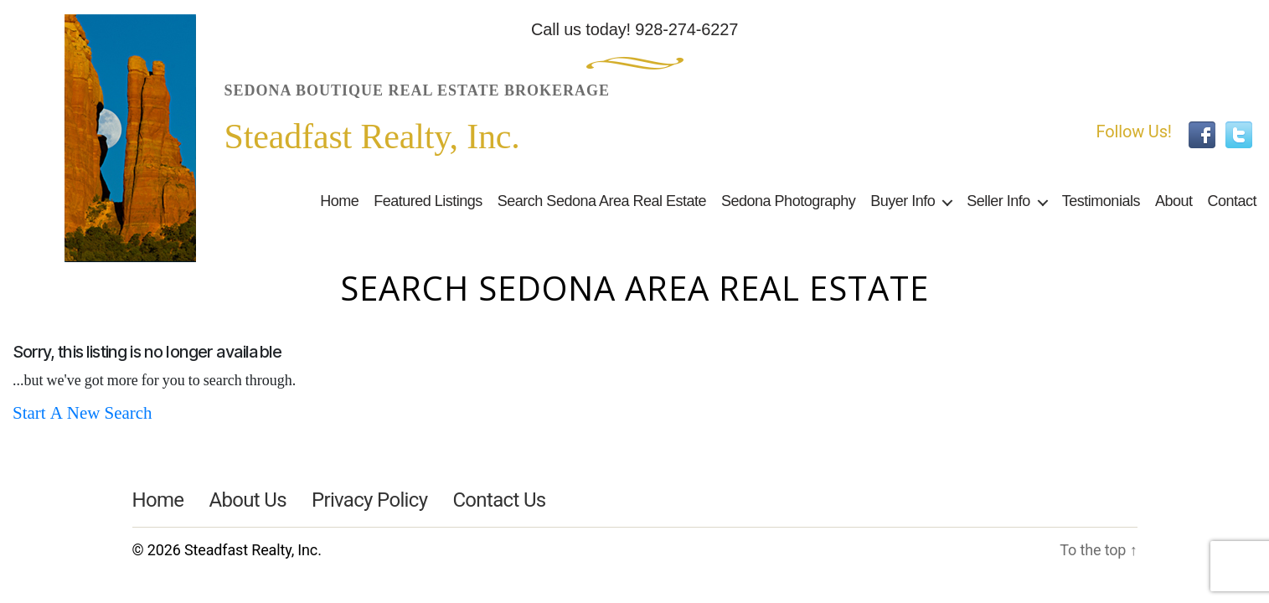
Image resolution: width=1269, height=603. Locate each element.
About (1174, 201)
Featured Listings (428, 201)
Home (339, 201)
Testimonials (1101, 201)
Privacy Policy (369, 500)
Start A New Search (82, 413)
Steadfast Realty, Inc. (253, 550)
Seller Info (998, 201)
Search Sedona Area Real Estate (602, 201)
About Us (247, 500)
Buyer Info (902, 201)
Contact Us (498, 500)
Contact (1231, 201)
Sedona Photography (788, 201)
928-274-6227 (686, 29)
